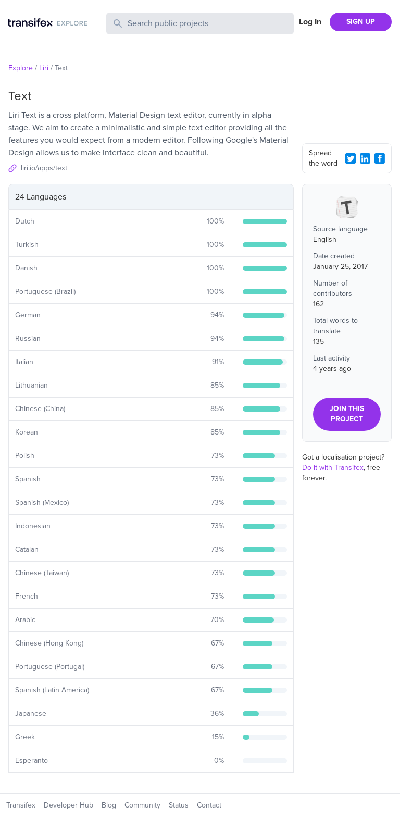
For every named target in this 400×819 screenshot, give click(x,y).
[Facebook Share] (379, 158)
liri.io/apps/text (44, 168)
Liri (43, 68)
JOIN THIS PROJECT (347, 414)
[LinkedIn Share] (365, 158)
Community (142, 805)
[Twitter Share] (350, 158)
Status (179, 805)
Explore (20, 68)
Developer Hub (68, 805)
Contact (209, 805)
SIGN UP (360, 21)
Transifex (20, 805)
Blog (109, 805)
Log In (310, 22)
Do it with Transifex (333, 467)
